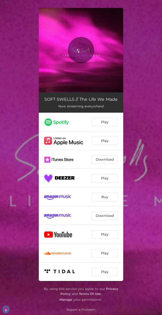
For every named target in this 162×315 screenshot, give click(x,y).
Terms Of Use (90, 294)
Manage (65, 300)
